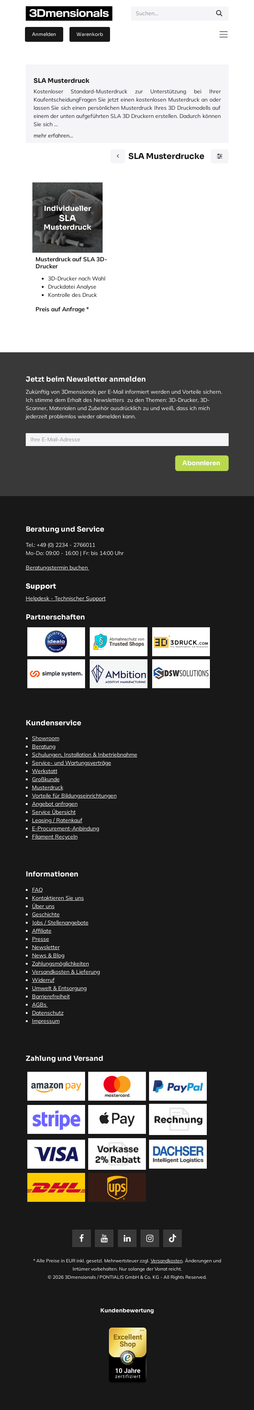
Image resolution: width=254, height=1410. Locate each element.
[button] (202, 463)
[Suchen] (219, 14)
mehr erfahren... (53, 135)
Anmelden (44, 34)
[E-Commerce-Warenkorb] (89, 34)
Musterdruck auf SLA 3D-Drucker (71, 263)
